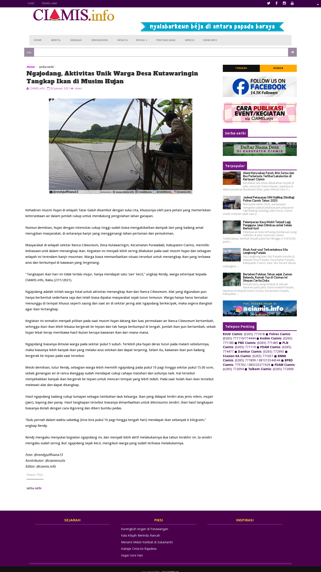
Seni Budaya (99, 27)
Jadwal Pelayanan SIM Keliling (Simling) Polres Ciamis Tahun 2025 (263, 186)
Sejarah (76, 27)
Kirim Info (210, 27)
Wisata (122, 27)
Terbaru (236, 56)
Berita (56, 27)
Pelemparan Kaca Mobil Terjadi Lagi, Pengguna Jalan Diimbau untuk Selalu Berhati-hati (262, 213)
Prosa (142, 27)
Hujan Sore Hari (132, 549)
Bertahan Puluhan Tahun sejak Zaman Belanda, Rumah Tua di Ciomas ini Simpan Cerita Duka (262, 265)
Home (36, 3)
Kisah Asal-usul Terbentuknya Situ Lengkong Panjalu (260, 239)
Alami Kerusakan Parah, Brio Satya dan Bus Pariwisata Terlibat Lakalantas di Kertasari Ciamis (263, 164)
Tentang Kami (54, 3)
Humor (273, 56)
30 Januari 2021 (65, 76)
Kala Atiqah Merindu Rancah (140, 529)
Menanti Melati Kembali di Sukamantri (147, 536)
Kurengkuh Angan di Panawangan (144, 523)
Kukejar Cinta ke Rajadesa (138, 543)
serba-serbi (51, 54)
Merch (189, 27)
